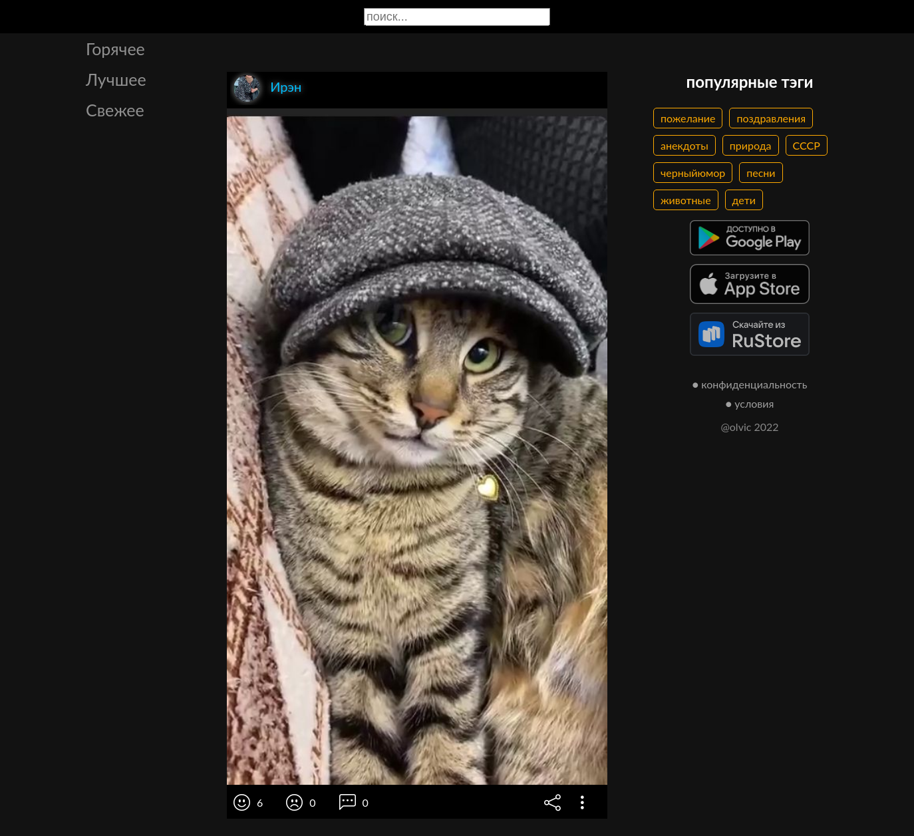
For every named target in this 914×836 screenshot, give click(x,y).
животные (686, 200)
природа (751, 145)
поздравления (771, 118)
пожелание (688, 118)
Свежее (115, 110)
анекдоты (684, 145)
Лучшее (116, 79)
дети (744, 200)
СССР (806, 145)
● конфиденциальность (750, 384)
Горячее (115, 49)
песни (760, 172)
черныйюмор (693, 172)
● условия (750, 403)
